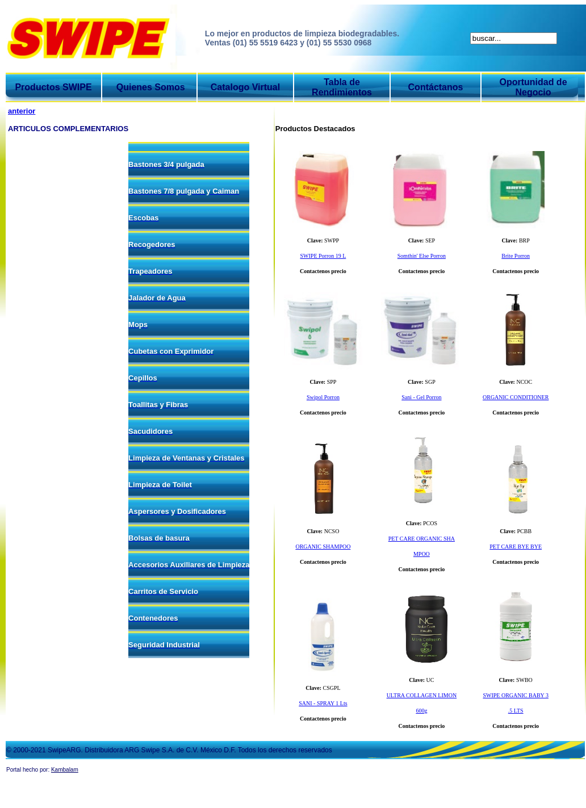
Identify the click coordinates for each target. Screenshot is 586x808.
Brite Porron (515, 256)
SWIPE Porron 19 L (323, 256)
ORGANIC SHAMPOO (322, 546)
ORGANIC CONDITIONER (516, 397)
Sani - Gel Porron (421, 397)
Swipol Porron (323, 397)
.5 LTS (516, 710)
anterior (21, 111)
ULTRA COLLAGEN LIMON (422, 695)
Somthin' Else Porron (421, 256)
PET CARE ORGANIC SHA (421, 538)
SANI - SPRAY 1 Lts (323, 703)
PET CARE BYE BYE (515, 546)
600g (421, 710)
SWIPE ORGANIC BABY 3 (515, 695)
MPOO (421, 554)
